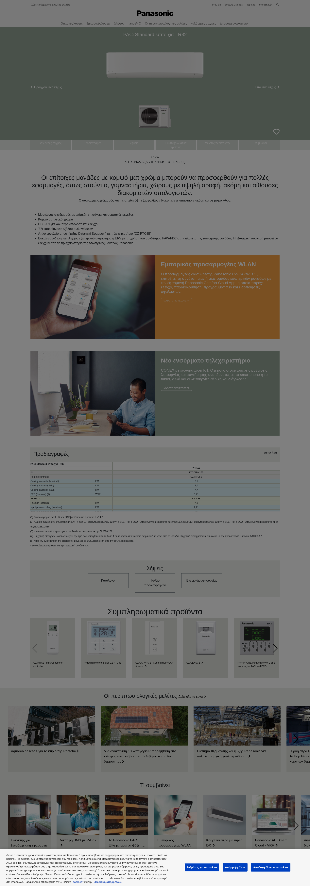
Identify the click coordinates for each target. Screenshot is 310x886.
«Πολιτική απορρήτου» (108, 881)
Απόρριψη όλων (235, 867)
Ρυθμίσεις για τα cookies (202, 867)
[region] (155, 867)
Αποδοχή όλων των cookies (270, 867)
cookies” (78, 881)
